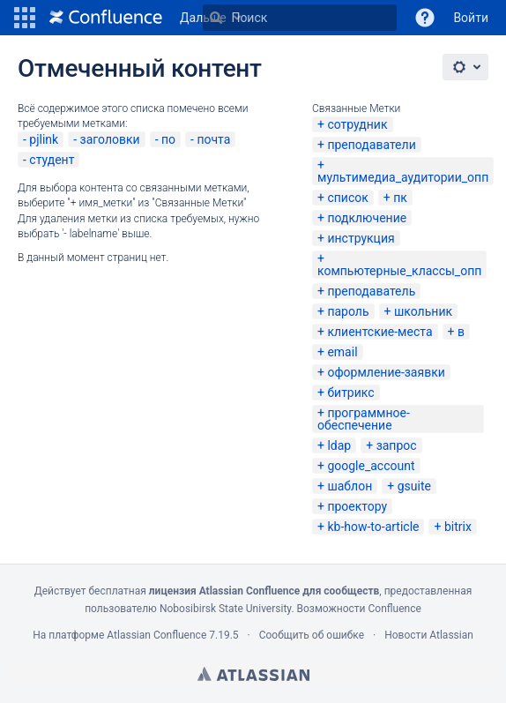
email (342, 352)
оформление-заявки (385, 372)
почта (213, 139)
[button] (25, 17)
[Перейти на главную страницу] (106, 17)
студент (51, 160)
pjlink (43, 139)
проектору (357, 506)
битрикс (350, 392)
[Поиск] (216, 18)
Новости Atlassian (428, 635)
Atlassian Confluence (156, 635)
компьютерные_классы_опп (399, 271)
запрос (396, 445)
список (347, 198)
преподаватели (371, 145)
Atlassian (253, 673)
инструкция (360, 238)
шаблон (349, 486)
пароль (347, 311)
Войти (470, 18)
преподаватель (371, 291)
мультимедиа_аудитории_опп (402, 177)
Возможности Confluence (359, 608)
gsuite (414, 486)
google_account (370, 466)
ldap (339, 445)
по (168, 139)
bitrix (458, 527)
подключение (366, 218)
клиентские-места (379, 332)
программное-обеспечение (363, 419)
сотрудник (357, 124)
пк (400, 198)
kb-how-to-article (373, 527)
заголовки (110, 139)
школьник (423, 311)
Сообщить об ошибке (311, 635)
